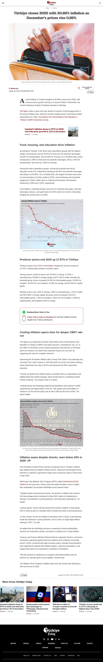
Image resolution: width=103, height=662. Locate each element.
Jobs (55, 655)
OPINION (45, 647)
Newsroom (14, 88)
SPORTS (90, 643)
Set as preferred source (85, 87)
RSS (78, 655)
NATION (13, 643)
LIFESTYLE (64, 643)
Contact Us (47, 655)
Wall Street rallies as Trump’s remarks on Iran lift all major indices (65, 606)
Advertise (71, 655)
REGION (26, 643)
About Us (26, 655)
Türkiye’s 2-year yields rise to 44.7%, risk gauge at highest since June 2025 (90, 606)
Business (55, 8)
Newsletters (36, 655)
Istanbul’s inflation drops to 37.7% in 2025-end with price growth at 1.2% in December (45, 130)
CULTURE (77, 643)
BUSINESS (51, 643)
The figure (24, 111)
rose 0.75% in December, (43, 266)
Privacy (62, 655)
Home (47, 8)
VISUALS (58, 648)
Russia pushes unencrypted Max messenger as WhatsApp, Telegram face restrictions (37, 607)
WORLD (38, 643)
